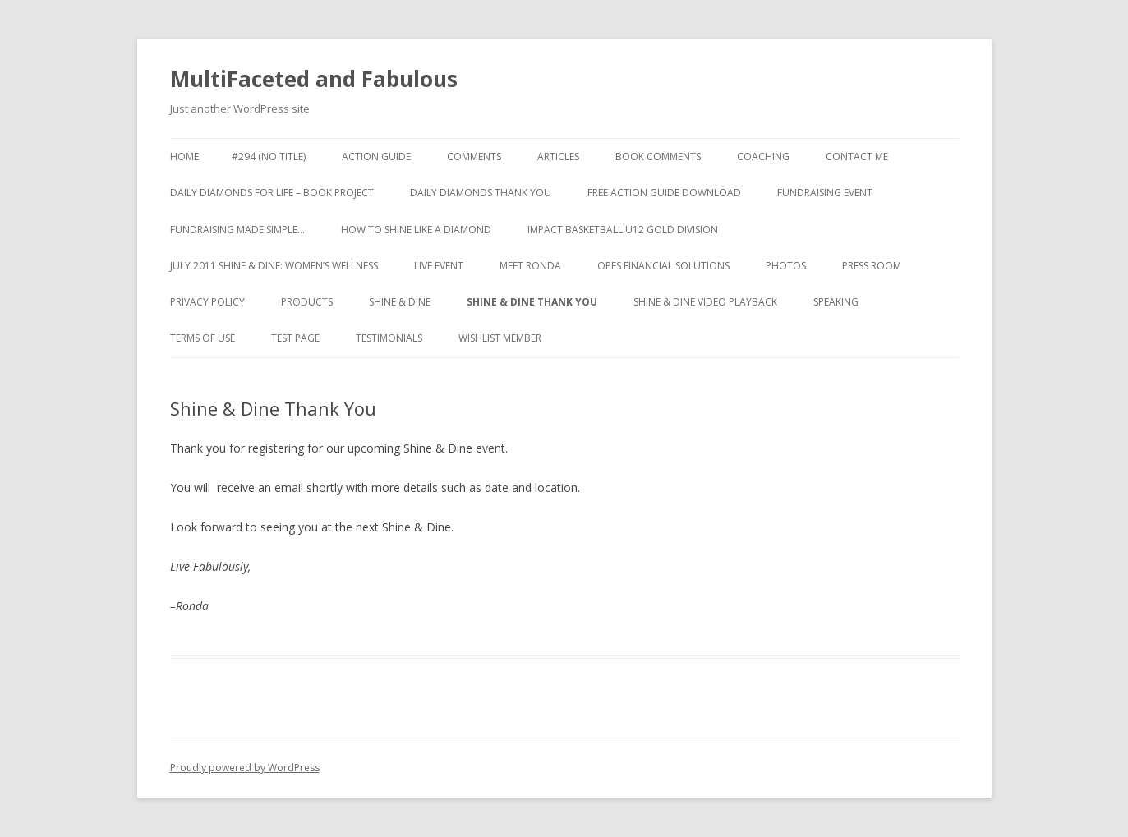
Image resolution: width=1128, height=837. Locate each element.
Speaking (836, 302)
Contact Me (857, 156)
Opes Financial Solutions (663, 266)
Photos (786, 266)
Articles (558, 156)
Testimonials (389, 338)
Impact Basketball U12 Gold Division (622, 230)
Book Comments (658, 156)
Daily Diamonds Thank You (480, 193)
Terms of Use (202, 338)
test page (295, 338)
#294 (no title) (269, 156)
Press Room (871, 266)
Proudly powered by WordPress (245, 768)
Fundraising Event (824, 193)
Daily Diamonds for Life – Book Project (272, 193)
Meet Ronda (530, 266)
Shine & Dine (399, 302)
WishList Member (499, 338)
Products (307, 302)
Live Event (438, 266)
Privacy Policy (207, 302)
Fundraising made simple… (237, 230)
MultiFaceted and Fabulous (314, 79)
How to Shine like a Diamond (416, 230)
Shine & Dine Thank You (532, 302)
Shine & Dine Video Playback (705, 302)
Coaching (763, 156)
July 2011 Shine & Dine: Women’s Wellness (274, 266)
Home (184, 156)
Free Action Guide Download (664, 193)
